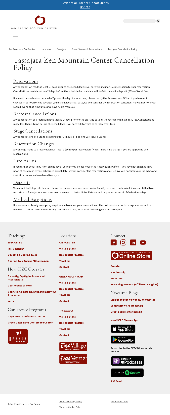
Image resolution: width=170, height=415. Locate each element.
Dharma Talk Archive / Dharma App (28, 261)
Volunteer (117, 278)
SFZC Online (15, 242)
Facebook (114, 242)
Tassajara (61, 49)
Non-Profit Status (119, 401)
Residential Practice (71, 254)
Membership (118, 272)
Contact (64, 267)
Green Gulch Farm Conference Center (30, 322)
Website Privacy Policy (70, 401)
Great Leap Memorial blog (126, 311)
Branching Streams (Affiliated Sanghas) (134, 284)
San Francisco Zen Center (22, 49)
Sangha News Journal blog (127, 305)
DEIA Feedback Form (20, 285)
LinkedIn (133, 242)
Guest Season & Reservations (87, 49)
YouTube (143, 242)
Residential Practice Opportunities (85, 3)
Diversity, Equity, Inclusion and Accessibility (26, 277)
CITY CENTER (67, 242)
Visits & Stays (67, 248)
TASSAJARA (66, 310)
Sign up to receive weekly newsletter (133, 299)
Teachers (64, 261)
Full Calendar (16, 248)
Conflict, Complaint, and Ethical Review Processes (32, 293)
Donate (85, 7)
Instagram (123, 242)
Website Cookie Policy (70, 407)
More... (12, 301)
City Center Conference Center (26, 316)
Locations (46, 49)
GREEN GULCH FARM (71, 276)
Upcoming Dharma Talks (22, 254)
